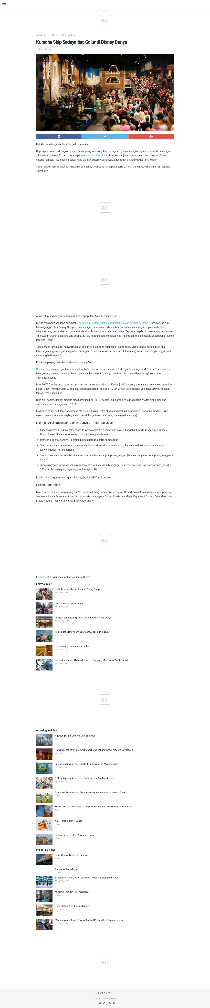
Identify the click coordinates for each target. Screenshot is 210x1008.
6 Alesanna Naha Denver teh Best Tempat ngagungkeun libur (86, 877)
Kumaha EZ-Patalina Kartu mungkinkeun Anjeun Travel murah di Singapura (94, 806)
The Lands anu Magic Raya (69, 603)
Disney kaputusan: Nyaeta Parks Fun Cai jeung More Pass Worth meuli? (91, 660)
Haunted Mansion (95, 155)
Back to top (105, 993)
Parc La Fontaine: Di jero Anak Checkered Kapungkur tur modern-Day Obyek (94, 750)
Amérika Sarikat (43, 35)
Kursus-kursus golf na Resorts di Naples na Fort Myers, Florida (86, 764)
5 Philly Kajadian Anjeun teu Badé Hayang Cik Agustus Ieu (84, 778)
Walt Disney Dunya (69, 35)
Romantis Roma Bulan (66, 869)
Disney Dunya (44, 369)
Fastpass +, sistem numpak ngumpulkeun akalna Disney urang (112, 323)
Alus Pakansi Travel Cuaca (68, 821)
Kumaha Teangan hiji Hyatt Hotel (72, 891)
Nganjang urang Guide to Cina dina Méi (75, 735)
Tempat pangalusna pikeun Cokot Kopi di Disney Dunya (83, 617)
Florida (55, 35)
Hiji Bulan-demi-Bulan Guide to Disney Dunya (78, 589)
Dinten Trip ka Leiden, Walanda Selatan (75, 835)
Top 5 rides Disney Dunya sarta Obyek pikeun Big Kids (82, 632)
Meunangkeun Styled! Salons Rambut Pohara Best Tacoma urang (89, 920)
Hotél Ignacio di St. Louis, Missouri (72, 906)
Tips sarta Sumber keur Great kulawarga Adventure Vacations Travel (90, 792)
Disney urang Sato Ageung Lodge (72, 646)
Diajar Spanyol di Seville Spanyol (71, 855)
